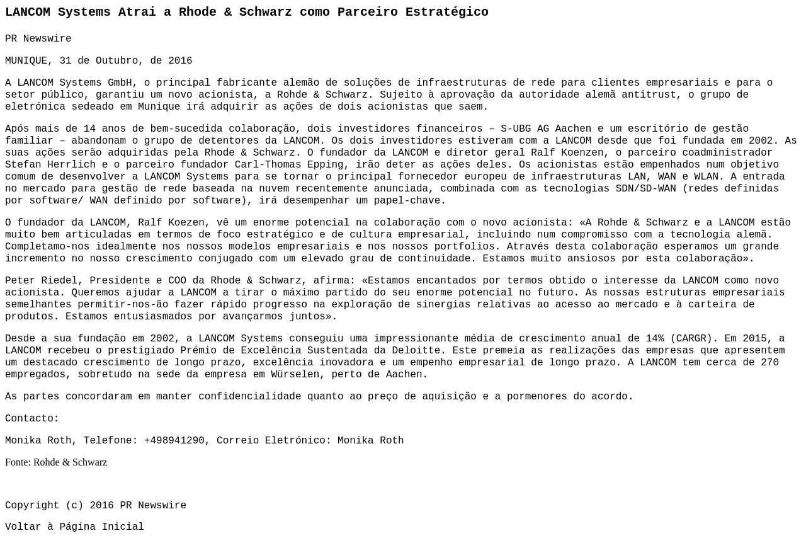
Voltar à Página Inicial (74, 527)
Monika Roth (371, 441)
